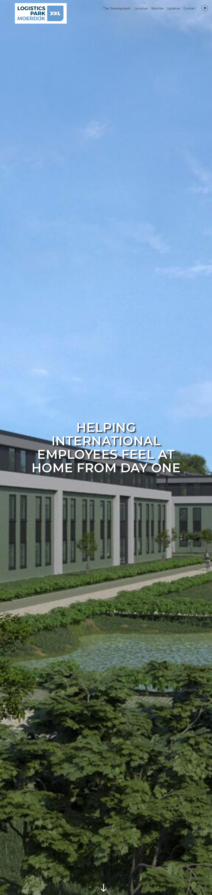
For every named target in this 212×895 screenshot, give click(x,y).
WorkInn (157, 8)
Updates (173, 8)
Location (141, 8)
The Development (117, 8)
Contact (190, 8)
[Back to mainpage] (41, 13)
